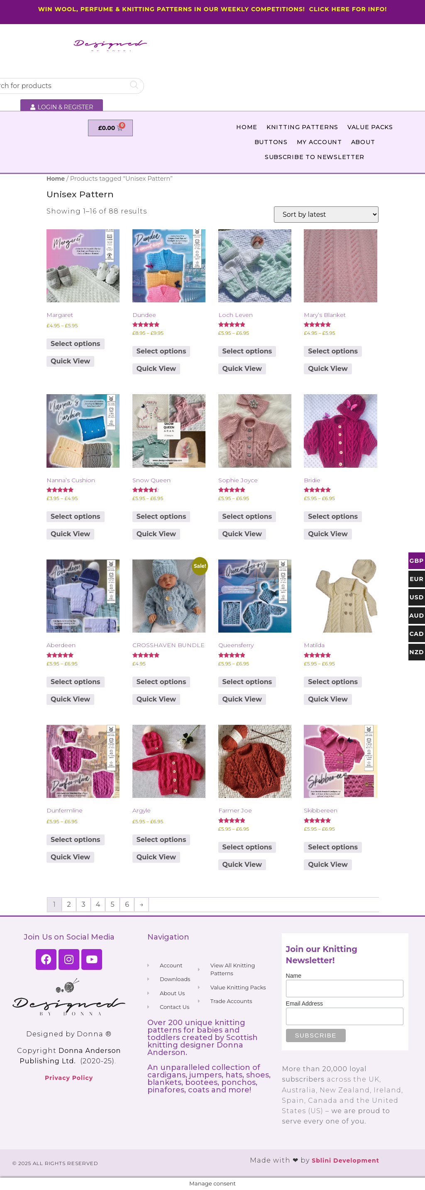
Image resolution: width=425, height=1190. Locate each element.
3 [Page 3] (83, 904)
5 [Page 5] (112, 904)
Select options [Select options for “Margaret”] (75, 344)
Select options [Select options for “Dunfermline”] (75, 840)
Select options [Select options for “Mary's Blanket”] (333, 351)
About (363, 142)
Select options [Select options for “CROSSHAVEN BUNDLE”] (161, 682)
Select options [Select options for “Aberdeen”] (75, 682)
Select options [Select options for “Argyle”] (161, 840)
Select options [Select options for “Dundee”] (161, 351)
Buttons (271, 142)
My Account (319, 142)
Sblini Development (345, 1160)
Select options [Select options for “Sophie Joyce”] (247, 516)
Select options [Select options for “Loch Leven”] (247, 351)
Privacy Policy (69, 1078)
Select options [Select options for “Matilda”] (333, 682)
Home (246, 127)
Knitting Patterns (302, 127)
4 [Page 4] (98, 904)
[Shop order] (326, 214)
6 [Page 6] (127, 904)
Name (293, 976)
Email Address (304, 1003)
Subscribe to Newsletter (314, 157)
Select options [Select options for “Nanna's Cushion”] (75, 516)
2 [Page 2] (69, 904)
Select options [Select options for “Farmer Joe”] (247, 847)
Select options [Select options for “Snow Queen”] (161, 516)
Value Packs (370, 127)
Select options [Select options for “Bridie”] (333, 516)
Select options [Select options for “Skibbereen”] (333, 847)
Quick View (70, 361)
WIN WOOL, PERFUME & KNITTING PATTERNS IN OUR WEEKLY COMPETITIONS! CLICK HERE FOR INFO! (212, 9)
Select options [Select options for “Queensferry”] (247, 682)
